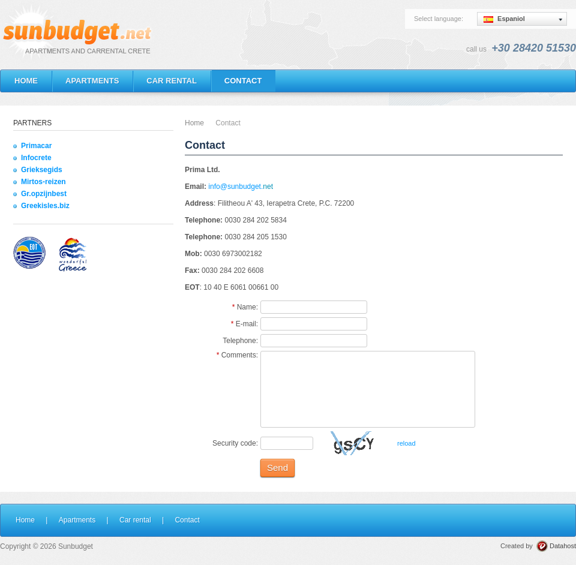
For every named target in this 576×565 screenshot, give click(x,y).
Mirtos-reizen (43, 182)
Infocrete (36, 158)
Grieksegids (41, 170)
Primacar (36, 146)
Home (194, 123)
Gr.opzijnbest (44, 194)
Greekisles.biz (45, 206)
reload (406, 443)
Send (277, 467)
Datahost (563, 545)
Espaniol (504, 19)
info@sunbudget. (235, 186)
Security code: (235, 443)
